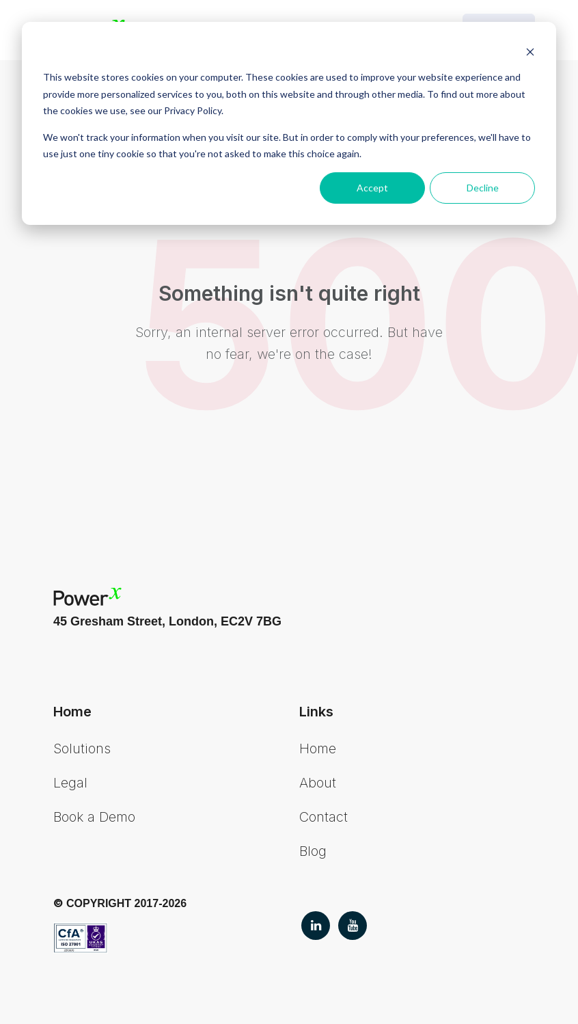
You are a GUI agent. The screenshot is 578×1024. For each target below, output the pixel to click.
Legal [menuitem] (70, 782)
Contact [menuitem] (323, 817)
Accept (372, 187)
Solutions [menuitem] (82, 748)
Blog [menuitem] (313, 851)
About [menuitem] (317, 782)
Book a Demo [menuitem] (94, 817)
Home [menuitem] (317, 748)
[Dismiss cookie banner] (530, 51)
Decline (483, 187)
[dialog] (289, 123)
